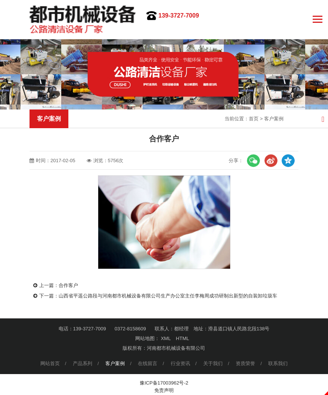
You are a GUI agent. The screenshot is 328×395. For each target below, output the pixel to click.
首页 (254, 118)
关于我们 (213, 363)
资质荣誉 (245, 363)
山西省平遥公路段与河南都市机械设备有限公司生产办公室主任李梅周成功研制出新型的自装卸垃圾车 (168, 296)
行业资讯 (180, 363)
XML (166, 338)
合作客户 (68, 285)
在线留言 (147, 363)
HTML (182, 338)
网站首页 (50, 363)
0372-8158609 (130, 328)
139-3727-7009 (178, 15)
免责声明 (164, 390)
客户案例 (274, 118)
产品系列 (82, 363)
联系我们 (278, 363)
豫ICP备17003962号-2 (164, 383)
